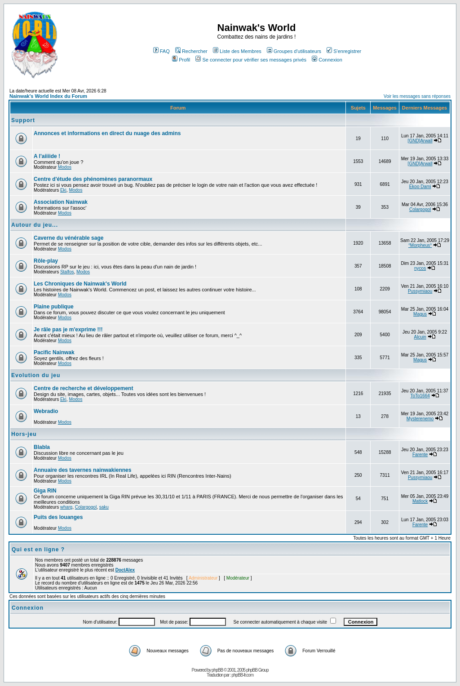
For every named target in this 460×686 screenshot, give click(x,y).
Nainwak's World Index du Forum (48, 96)
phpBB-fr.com (242, 675)
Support (23, 120)
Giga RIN (45, 491)
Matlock (420, 501)
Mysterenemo (420, 418)
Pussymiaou (420, 291)
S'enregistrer (344, 51)
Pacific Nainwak (54, 352)
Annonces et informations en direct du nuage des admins (107, 133)
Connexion (327, 59)
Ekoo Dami (420, 186)
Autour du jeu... (34, 225)
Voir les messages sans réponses (417, 96)
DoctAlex (125, 569)
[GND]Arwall (420, 140)
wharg (66, 507)
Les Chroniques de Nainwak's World (80, 284)
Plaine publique (54, 306)
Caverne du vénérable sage (68, 238)
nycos (420, 268)
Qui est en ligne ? (38, 549)
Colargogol (420, 209)
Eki (63, 190)
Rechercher (191, 51)
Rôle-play (46, 261)
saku (104, 507)
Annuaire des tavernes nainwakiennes (82, 470)
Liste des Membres (237, 51)
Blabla (42, 447)
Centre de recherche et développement (83, 388)
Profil (181, 59)
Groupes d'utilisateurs (294, 51)
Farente (420, 454)
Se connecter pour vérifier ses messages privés (250, 59)
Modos (64, 167)
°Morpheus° (420, 245)
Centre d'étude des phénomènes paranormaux (93, 179)
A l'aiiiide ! (47, 156)
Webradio (46, 411)
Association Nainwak (61, 202)
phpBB (217, 670)
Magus (420, 314)
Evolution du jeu (35, 375)
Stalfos (67, 271)
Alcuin (420, 336)
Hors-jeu (24, 434)
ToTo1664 (419, 395)
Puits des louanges (58, 517)
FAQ (161, 51)
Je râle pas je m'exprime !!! (68, 329)
